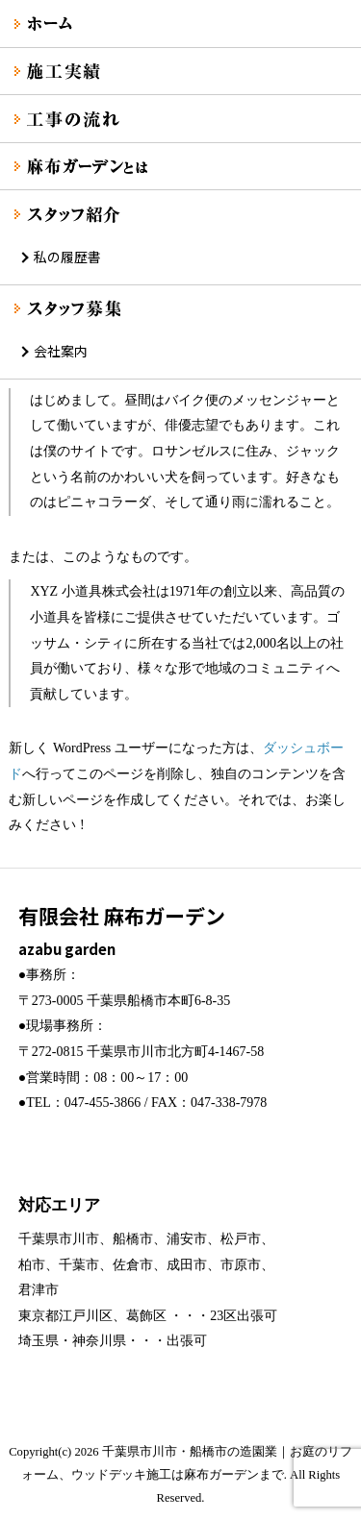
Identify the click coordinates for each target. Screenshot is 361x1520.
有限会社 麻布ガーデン (181, 932)
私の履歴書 (67, 256)
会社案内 (61, 350)
